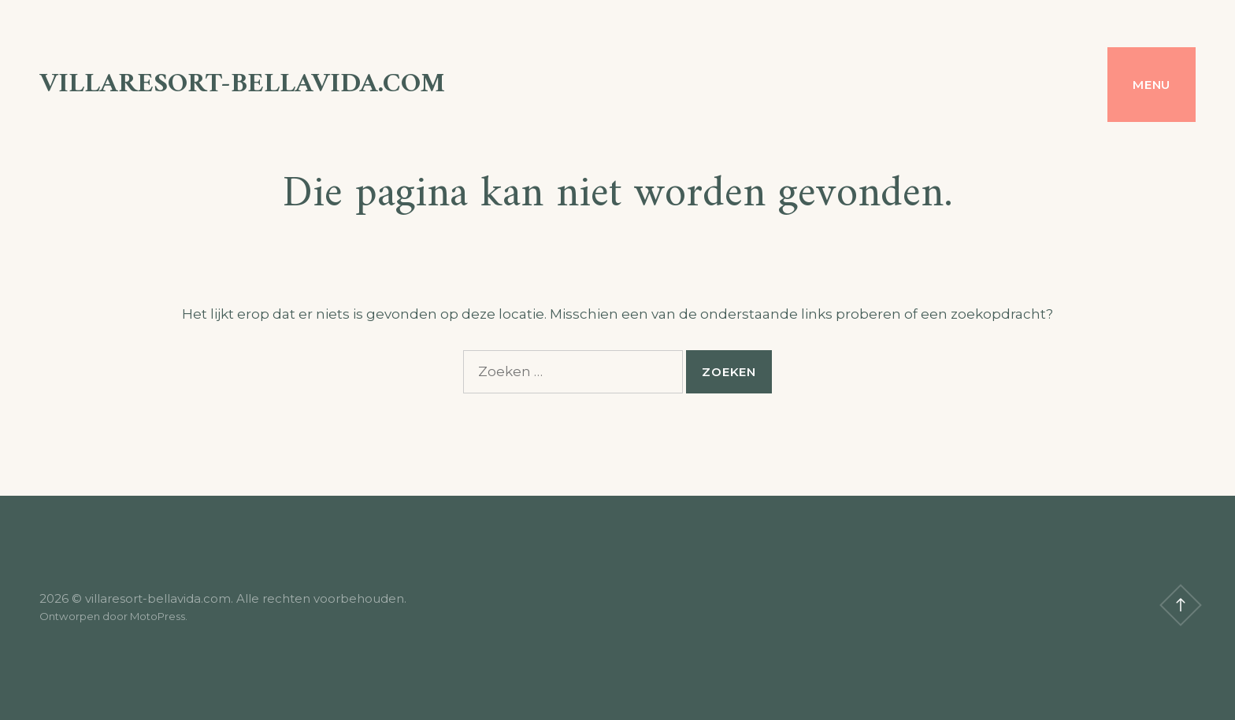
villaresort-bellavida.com (242, 85)
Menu (1151, 84)
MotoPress (157, 616)
